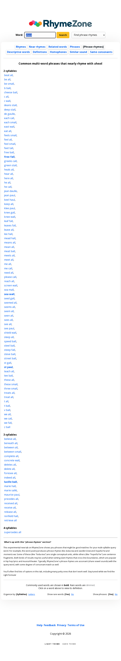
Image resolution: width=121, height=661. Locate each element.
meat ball (9, 251)
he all (7, 182)
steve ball (9, 354)
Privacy (61, 625)
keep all (8, 204)
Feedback (50, 625)
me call (8, 268)
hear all (8, 174)
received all (10, 503)
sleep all (9, 337)
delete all (9, 469)
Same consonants (101, 52)
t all (6, 401)
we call (8, 418)
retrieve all (10, 520)
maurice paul (11, 494)
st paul (8, 367)
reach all (9, 281)
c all (6, 96)
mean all (9, 247)
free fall (9, 157)
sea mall (9, 289)
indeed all (9, 477)
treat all (8, 397)
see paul (9, 328)
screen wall (10, 285)
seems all (9, 307)
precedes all (11, 499)
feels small (10, 135)
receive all (10, 507)
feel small (9, 144)
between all (11, 447)
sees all (8, 320)
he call (8, 186)
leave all (9, 229)
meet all (8, 259)
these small (10, 384)
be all (7, 79)
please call (10, 277)
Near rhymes (37, 46)
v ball (7, 410)
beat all (8, 75)
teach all (9, 371)
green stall (10, 165)
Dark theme (69, 643)
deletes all (10, 464)
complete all (11, 456)
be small (9, 83)
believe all (10, 439)
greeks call (10, 161)
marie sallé (10, 490)
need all (8, 272)
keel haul (9, 199)
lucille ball (10, 482)
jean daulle (10, 191)
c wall (7, 101)
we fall (8, 423)
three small (10, 388)
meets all (9, 255)
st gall (7, 363)
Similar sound (78, 52)
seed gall (9, 298)
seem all (9, 311)
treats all (9, 393)
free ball (9, 152)
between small (12, 451)
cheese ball (10, 92)
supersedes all (12, 532)
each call (9, 118)
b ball (7, 88)
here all (8, 178)
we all (7, 414)
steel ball (9, 345)
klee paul (9, 208)
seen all (8, 315)
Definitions (40, 52)
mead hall (9, 238)
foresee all (10, 473)
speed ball (10, 341)
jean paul (9, 195)
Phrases (75, 46)
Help (40, 625)
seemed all (10, 302)
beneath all (10, 443)
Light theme (52, 643)
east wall (9, 126)
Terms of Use (75, 625)
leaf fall (8, 221)
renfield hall (11, 516)
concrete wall (12, 460)
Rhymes (21, 46)
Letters (31, 594)
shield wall (10, 332)
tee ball (8, 375)
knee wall (9, 216)
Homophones (58, 52)
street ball (10, 358)
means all (9, 242)
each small (10, 122)
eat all (7, 131)
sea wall (9, 294)
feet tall (8, 148)
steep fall (9, 350)
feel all (8, 139)
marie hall (10, 486)
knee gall (9, 212)
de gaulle (9, 114)
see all (8, 324)
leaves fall (10, 225)
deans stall (10, 105)
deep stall (9, 109)
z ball (7, 427)
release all (10, 512)
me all (7, 264)
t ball (7, 405)
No (72, 594)
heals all (9, 169)
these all (9, 380)
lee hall (8, 234)
